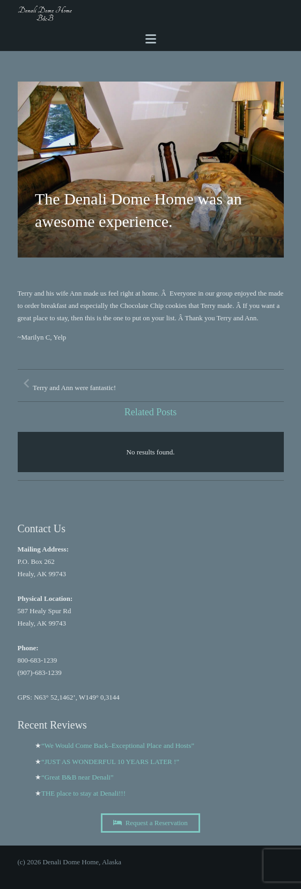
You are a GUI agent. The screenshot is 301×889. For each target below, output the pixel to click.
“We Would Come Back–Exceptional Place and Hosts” (117, 745)
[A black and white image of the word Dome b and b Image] (45, 13)
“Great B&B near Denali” (77, 777)
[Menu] (150, 39)
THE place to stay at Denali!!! (83, 793)
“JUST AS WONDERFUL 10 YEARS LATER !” (110, 762)
